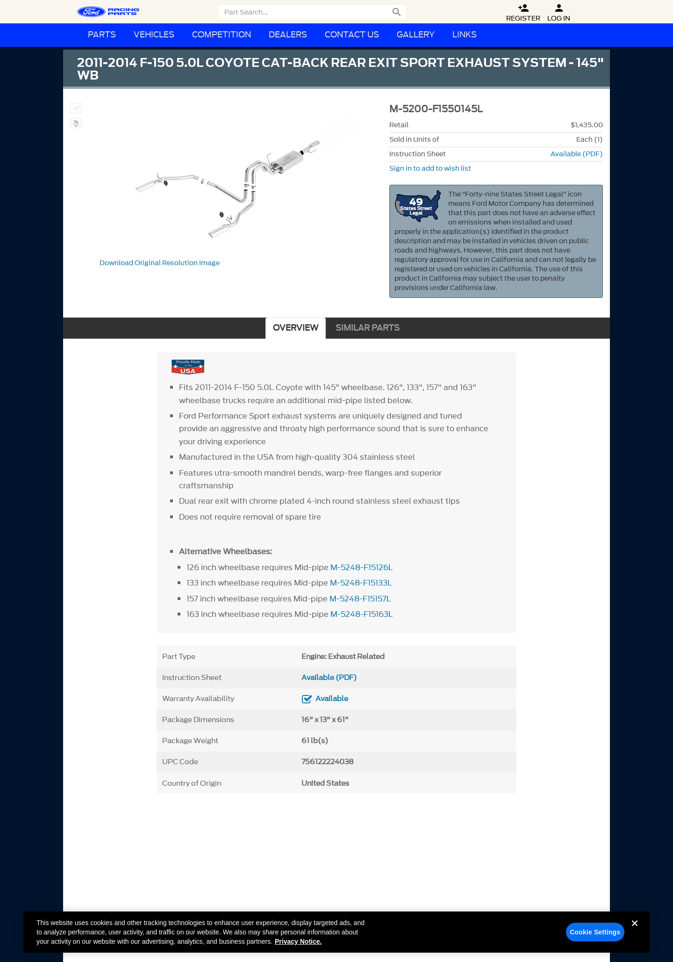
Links (464, 35)
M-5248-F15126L (361, 567)
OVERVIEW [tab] (295, 328)
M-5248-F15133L (361, 582)
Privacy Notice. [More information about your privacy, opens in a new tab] (298, 944)
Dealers (288, 35)
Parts (102, 35)
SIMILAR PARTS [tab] (368, 328)
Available (331, 699)
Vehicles (154, 35)
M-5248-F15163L (361, 614)
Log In (558, 12)
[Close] (634, 933)
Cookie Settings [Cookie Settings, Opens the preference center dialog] (595, 935)
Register (523, 12)
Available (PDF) (577, 154)
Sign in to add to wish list (430, 169)
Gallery (416, 35)
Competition (221, 35)
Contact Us (352, 35)
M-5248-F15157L (360, 598)
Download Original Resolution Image (160, 263)
